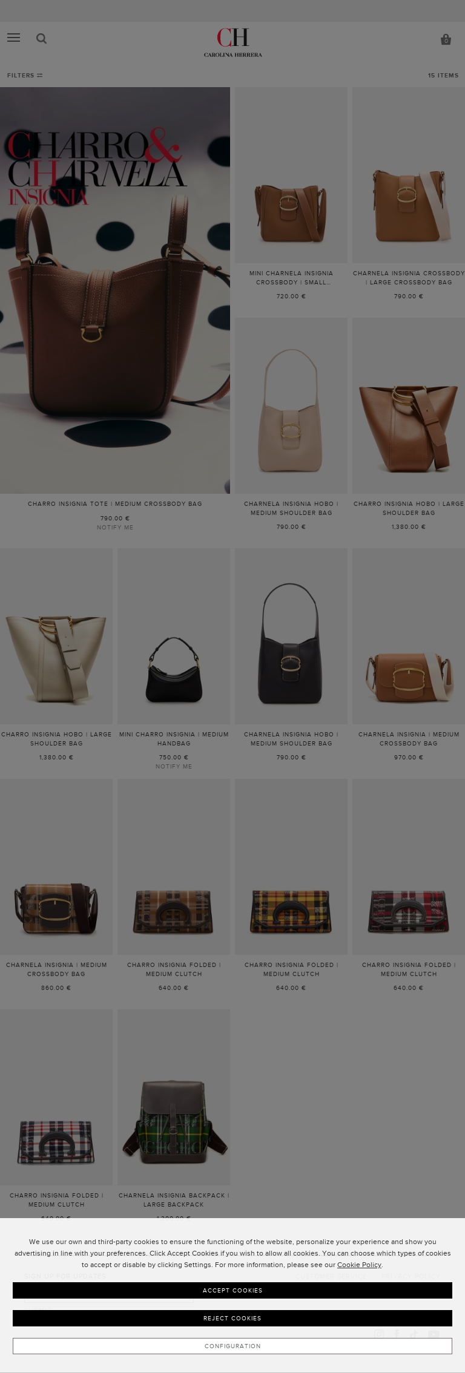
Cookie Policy (359, 1264)
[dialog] (232, 1295)
